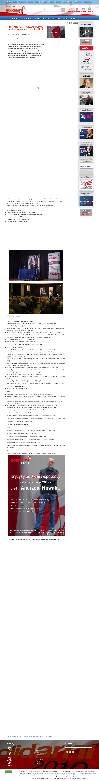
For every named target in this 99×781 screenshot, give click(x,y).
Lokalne (58, 2)
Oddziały (38, 757)
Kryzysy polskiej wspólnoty (15, 38)
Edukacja (37, 2)
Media (15, 2)
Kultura (30, 2)
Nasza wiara (87, 2)
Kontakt (38, 763)
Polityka (8, 2)
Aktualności (15, 18)
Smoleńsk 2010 (39, 18)
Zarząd (38, 754)
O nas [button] (73, 18)
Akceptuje (8, 771)
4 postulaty (39, 748)
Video (48, 18)
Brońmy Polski (67, 2)
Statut (37, 752)
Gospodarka (22, 2)
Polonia (51, 2)
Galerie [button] (65, 18)
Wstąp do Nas (39, 759)
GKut (29, 34)
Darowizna (38, 761)
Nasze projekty (26, 18)
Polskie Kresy (78, 2)
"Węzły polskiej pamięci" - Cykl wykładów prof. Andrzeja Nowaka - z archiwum (30, 736)
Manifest (38, 750)
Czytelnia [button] (56, 18)
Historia (44, 2)
